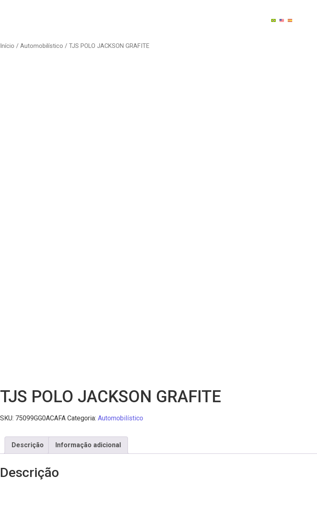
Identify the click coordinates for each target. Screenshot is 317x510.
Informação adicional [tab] (88, 445)
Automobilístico (41, 46)
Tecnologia (217, 12)
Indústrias (156, 12)
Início (7, 46)
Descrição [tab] (28, 445)
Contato (214, 28)
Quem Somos (99, 12)
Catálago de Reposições (137, 28)
